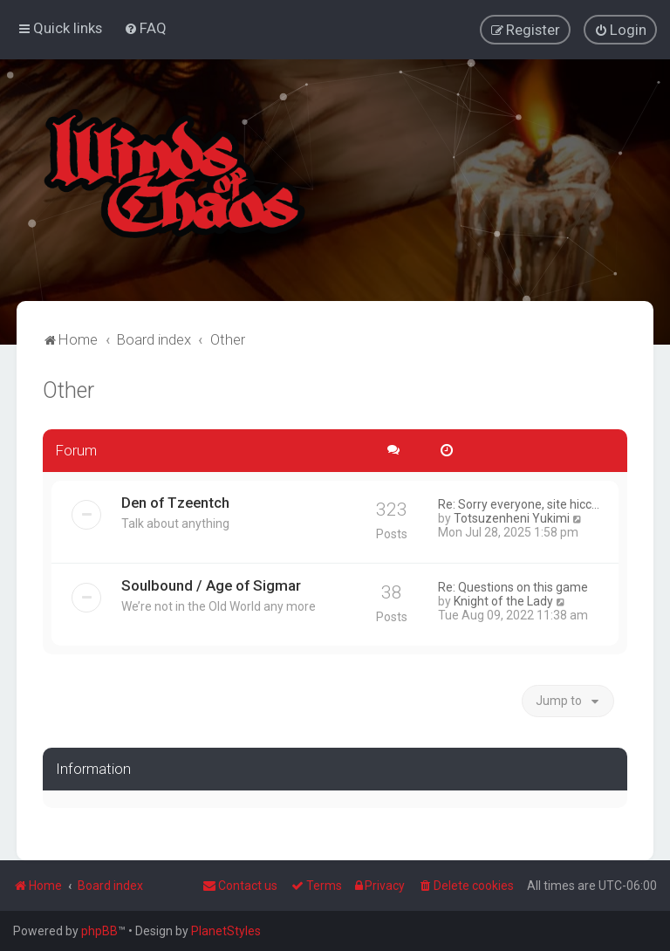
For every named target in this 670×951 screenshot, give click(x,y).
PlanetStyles (226, 931)
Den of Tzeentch (175, 501)
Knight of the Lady (503, 600)
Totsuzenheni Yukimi (512, 517)
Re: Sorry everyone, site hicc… (518, 503)
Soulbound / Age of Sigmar (211, 584)
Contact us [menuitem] (239, 886)
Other (68, 390)
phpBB (99, 931)
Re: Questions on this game (513, 586)
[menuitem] (145, 28)
